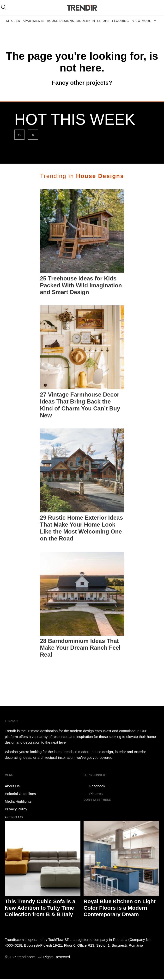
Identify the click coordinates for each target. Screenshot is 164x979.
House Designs (60, 21)
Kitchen (13, 21)
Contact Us (14, 817)
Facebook (94, 786)
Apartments (34, 21)
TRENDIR (82, 8)
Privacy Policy (16, 809)
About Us (12, 786)
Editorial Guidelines (20, 794)
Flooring (120, 21)
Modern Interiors (93, 21)
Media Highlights (18, 801)
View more (142, 21)
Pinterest (93, 794)
